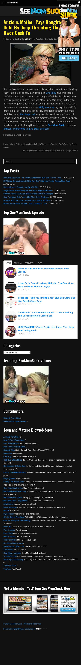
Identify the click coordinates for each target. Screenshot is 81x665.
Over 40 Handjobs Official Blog (16, 520)
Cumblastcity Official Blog (14, 466)
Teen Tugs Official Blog (13, 559)
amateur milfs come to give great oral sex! (26, 128)
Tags (40, 263)
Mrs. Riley (51, 92)
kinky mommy (46, 107)
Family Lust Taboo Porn (13, 482)
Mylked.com (8, 514)
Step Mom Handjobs (12, 553)
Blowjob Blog (9, 450)
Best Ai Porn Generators (13, 440)
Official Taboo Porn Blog (13, 517)
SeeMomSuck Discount (13, 546)
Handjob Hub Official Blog (14, 491)
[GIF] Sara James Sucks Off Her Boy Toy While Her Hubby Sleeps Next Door (36, 181)
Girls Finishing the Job (13, 488)
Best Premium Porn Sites (14, 447)
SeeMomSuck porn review (14, 421)
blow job (27, 135)
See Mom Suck (12, 39)
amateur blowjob (13, 135)
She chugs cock (27, 114)
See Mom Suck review (13, 543)
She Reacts (8, 550)
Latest (8, 263)
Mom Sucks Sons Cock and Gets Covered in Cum (25, 203)
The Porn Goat (9, 566)
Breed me (7, 453)
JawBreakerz (9, 504)
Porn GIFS (8, 533)
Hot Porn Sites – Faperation (15, 501)
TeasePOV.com (10, 556)
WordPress (19, 629)
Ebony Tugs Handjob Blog (14, 472)
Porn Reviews (9, 536)
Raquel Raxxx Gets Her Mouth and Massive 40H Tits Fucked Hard (32, 178)
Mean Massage (10, 507)
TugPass (7, 569)
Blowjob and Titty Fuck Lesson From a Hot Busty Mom (26, 200)
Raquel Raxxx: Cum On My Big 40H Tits (20, 187)
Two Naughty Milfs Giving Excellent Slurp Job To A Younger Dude (50, 151)
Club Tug (7, 456)
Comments (30, 263)
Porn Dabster (9, 530)
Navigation (12, 2)
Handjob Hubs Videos (12, 497)
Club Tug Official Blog (12, 460)
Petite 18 (7, 527)
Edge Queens (9, 478)
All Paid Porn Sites (11, 437)
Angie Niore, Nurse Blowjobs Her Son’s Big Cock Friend (27, 190)
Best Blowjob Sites (11, 443)
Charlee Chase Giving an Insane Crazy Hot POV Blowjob (28, 194)
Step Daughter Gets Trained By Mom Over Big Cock (26, 197)
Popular (18, 263)
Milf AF (6, 510)
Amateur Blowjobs (44, 39)
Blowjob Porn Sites (11, 418)
